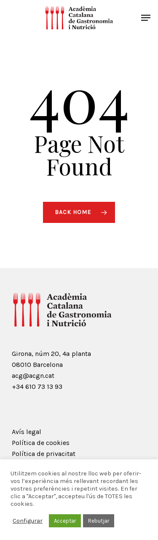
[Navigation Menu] (145, 18)
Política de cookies (41, 443)
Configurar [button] (28, 520)
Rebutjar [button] (98, 521)
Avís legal (26, 432)
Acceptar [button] (65, 521)
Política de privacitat (43, 454)
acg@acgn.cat (33, 376)
